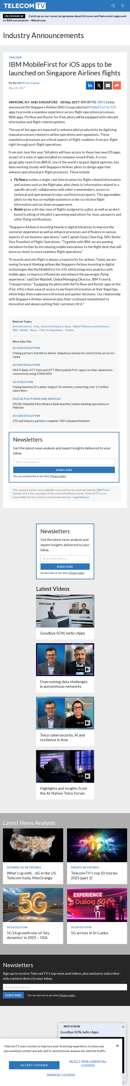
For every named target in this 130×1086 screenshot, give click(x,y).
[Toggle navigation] (122, 6)
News (33, 330)
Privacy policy (58, 476)
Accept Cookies (34, 1065)
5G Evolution (23, 381)
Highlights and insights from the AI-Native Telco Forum (63, 790)
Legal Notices (81, 497)
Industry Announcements (43, 35)
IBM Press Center (28, 83)
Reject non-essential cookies (88, 1063)
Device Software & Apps (56, 326)
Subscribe (64, 470)
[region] (61, 1062)
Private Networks (85, 867)
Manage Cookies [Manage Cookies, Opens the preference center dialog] (61, 1074)
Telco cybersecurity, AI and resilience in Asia (62, 737)
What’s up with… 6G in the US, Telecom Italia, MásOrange (32, 875)
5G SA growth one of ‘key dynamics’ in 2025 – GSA (28, 935)
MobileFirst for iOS (102, 107)
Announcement (22, 326)
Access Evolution (26, 348)
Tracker (15, 57)
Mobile (24, 330)
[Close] (117, 1046)
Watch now (72, 1026)
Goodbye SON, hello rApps (79, 1032)
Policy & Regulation (51, 330)
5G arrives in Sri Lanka (89, 933)
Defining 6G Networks (24, 867)
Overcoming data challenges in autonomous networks (64, 684)
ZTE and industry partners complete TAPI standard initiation (51, 421)
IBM (101, 102)
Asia (36, 326)
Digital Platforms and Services (91, 326)
